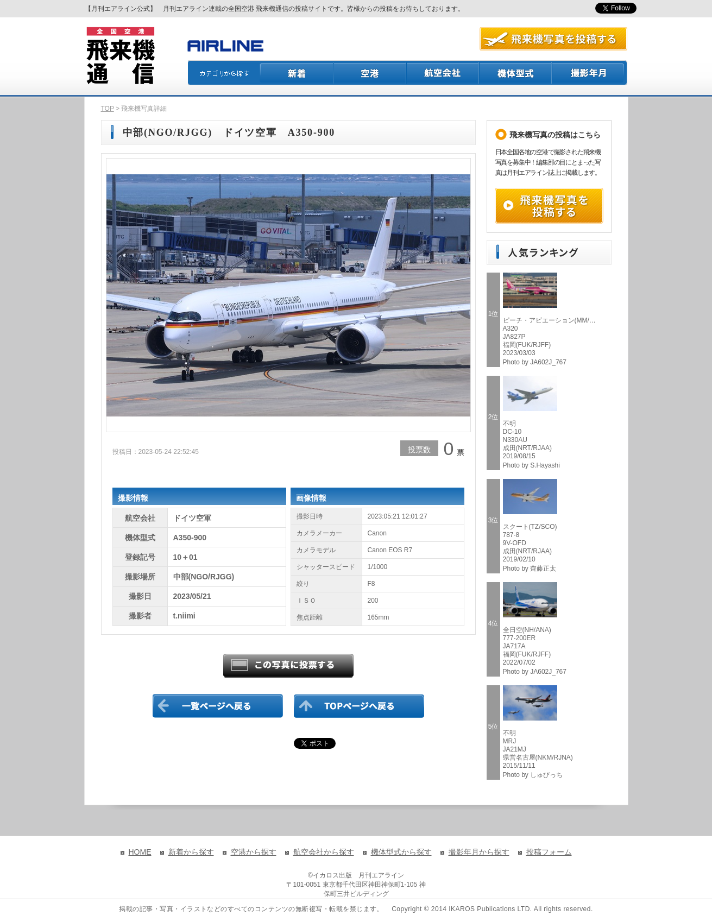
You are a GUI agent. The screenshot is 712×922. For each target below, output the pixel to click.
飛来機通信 (120, 56)
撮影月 (589, 72)
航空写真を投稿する (553, 38)
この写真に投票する (288, 666)
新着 (297, 72)
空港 (370, 72)
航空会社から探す (323, 852)
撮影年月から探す (479, 852)
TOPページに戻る (359, 706)
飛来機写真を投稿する (549, 206)
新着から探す (191, 852)
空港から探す (253, 852)
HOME (140, 852)
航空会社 (443, 72)
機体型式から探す (401, 852)
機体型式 (516, 72)
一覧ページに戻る (218, 706)
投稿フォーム (549, 852)
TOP (107, 108)
